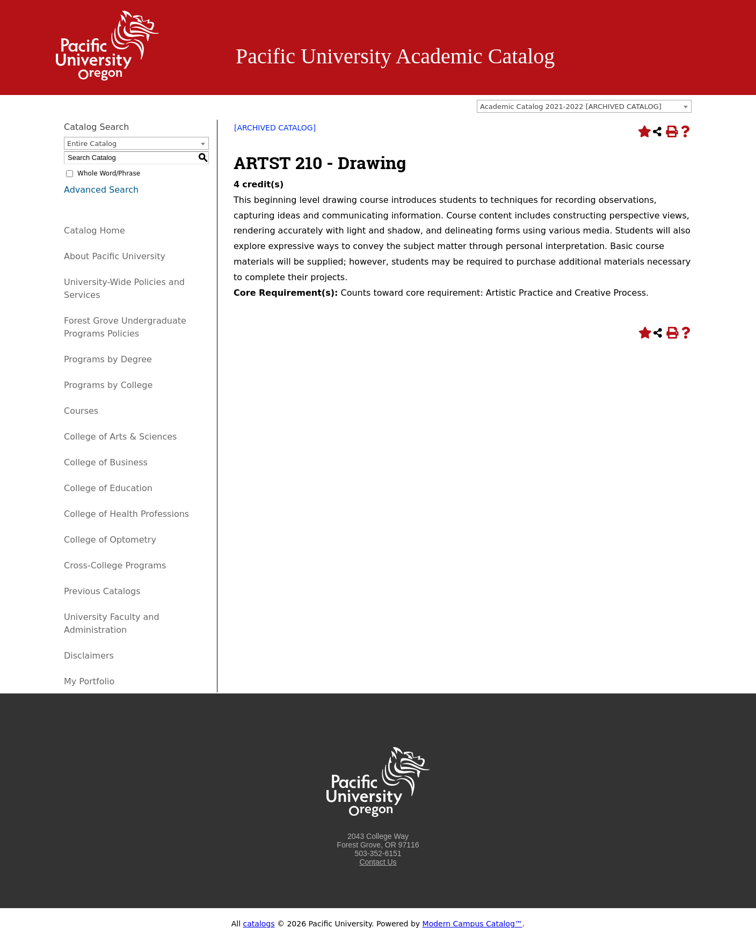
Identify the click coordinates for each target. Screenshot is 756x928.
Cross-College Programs (115, 565)
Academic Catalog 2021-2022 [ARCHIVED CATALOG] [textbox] (571, 107)
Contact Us (377, 862)
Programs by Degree (108, 359)
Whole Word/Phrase (108, 173)
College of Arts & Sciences (120, 437)
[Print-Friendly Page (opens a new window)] (671, 131)
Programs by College (108, 385)
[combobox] (584, 106)
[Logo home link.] (107, 78)
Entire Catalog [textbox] (92, 144)
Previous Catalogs (102, 591)
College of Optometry (110, 540)
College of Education (108, 488)
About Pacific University (114, 256)
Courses (81, 411)
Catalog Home (94, 230)
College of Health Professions (126, 514)
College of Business (106, 462)
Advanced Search (101, 190)
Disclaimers (89, 656)
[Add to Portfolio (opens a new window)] (643, 131)
